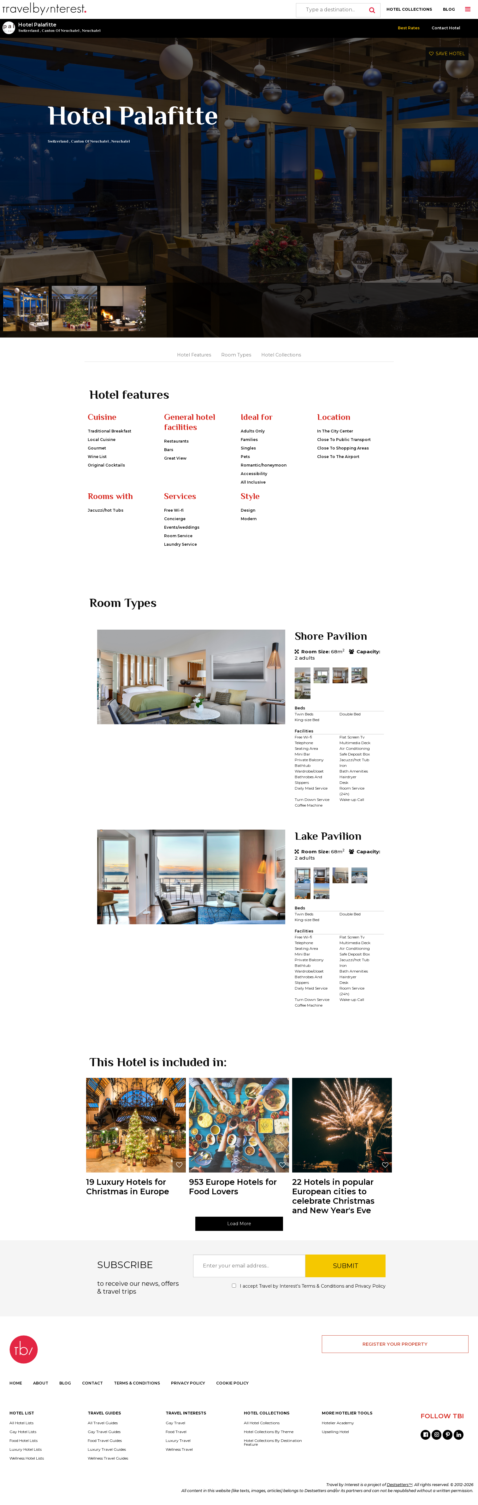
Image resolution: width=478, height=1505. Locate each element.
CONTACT (92, 1383)
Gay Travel (175, 1423)
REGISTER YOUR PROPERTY (395, 1344)
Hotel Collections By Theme (268, 1432)
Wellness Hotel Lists (26, 1458)
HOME (15, 1383)
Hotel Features (194, 355)
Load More (239, 1223)
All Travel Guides (103, 1423)
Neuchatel (91, 30)
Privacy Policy (370, 1286)
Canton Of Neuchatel (60, 30)
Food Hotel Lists (23, 1441)
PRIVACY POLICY (188, 1383)
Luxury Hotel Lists (25, 1449)
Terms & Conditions (323, 1286)
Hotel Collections (281, 355)
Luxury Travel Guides (107, 1449)
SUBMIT (345, 1266)
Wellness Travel (179, 1449)
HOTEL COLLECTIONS (409, 9)
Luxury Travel (178, 1441)
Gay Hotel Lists (22, 1432)
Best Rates (409, 28)
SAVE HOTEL (447, 53)
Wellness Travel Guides (108, 1458)
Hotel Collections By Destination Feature (273, 1442)
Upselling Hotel (335, 1432)
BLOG (449, 9)
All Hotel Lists (21, 1423)
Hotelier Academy (338, 1423)
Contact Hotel (446, 28)
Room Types (236, 355)
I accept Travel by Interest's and (309, 1286)
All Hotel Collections (262, 1423)
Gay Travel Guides (104, 1432)
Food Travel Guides (105, 1441)
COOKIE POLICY (232, 1383)
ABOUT (40, 1383)
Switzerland (28, 30)
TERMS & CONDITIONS (137, 1383)
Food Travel (176, 1432)
